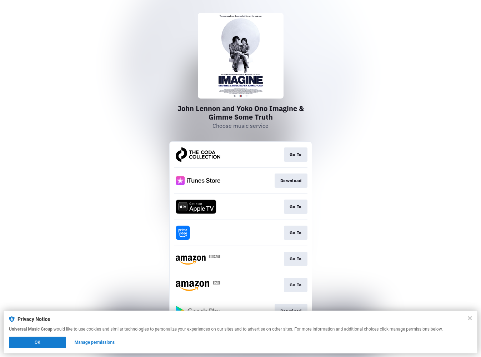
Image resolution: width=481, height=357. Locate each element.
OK (37, 342)
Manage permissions (95, 342)
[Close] (470, 318)
